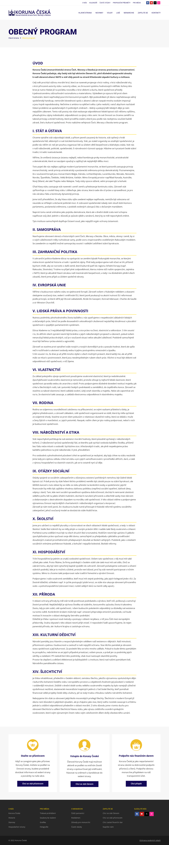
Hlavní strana (85, 13)
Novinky (99, 13)
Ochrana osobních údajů (150, 840)
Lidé (118, 13)
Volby (109, 13)
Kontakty (156, 13)
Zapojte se (143, 13)
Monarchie (129, 13)
